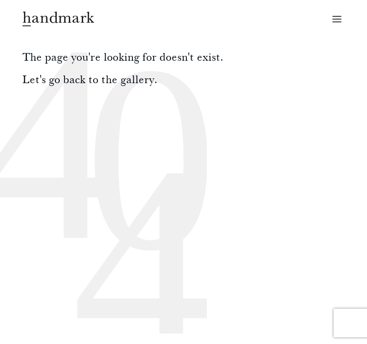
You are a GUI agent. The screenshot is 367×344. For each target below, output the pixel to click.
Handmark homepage (58, 18)
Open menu (337, 19)
